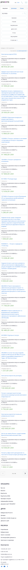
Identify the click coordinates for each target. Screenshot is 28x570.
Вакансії (3, 490)
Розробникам (4, 529)
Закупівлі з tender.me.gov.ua (8, 518)
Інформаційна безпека (7, 501)
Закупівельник (14, 25)
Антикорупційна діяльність (8, 537)
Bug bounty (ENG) (5, 496)
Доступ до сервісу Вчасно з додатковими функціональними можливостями (13, 434)
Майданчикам (5, 532)
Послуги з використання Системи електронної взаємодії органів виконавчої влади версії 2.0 (14, 395)
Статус (14, 32)
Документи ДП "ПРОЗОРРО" (8, 504)
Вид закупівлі (14, 36)
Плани (22, 8)
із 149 (14, 473)
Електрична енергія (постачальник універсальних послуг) (11, 415)
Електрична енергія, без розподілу (11, 375)
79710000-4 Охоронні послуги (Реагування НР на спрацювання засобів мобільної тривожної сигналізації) (13, 198)
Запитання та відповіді (7, 540)
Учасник (14, 21)
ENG (18, 2)
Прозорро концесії (6, 498)
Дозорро (3, 515)
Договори (14, 8)
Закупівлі (5, 8)
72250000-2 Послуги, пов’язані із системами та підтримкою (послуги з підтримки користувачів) (14, 140)
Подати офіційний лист (6, 557)
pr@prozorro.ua (4, 564)
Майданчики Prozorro (7, 512)
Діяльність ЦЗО (5, 520)
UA (15, 2)
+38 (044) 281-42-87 (6, 549)
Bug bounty (4, 493)
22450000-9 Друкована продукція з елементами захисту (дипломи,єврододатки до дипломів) (12, 119)
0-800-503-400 (4, 551)
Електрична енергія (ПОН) (9, 54)
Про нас (3, 488)
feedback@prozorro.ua (6, 554)
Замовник (14, 18)
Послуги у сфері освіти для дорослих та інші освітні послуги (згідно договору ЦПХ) (13, 453)
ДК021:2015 (14, 29)
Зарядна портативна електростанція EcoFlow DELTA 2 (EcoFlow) (12, 72)
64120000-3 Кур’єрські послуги (10, 335)
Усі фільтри (13, 40)
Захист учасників (5, 535)
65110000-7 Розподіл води (9, 179)
